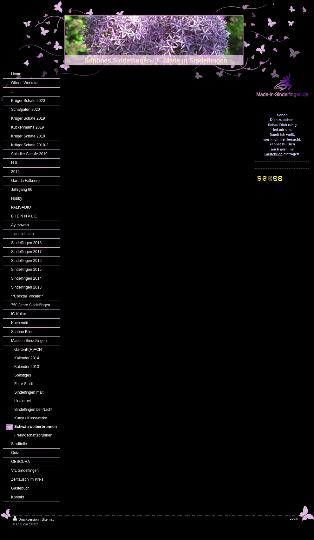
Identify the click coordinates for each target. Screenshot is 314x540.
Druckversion (26, 519)
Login (294, 518)
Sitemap (48, 519)
